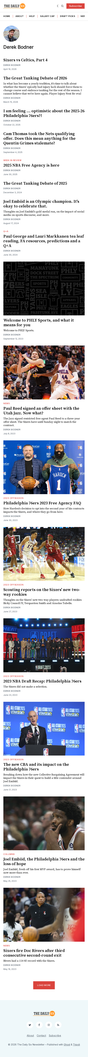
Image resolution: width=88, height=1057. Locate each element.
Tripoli (76, 1044)
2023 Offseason (13, 498)
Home (6, 16)
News (6, 403)
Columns (9, 854)
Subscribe (75, 6)
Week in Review (12, 160)
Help (32, 16)
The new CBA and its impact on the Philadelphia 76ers (36, 767)
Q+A (5, 231)
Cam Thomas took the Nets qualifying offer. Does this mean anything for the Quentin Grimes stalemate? (39, 138)
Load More (44, 985)
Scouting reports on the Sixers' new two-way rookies (41, 592)
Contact (41, 1035)
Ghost (67, 1044)
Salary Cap (47, 16)
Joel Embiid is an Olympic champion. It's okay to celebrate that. (41, 204)
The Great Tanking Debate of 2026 (35, 78)
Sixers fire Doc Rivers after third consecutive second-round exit (34, 953)
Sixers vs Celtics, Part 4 (25, 60)
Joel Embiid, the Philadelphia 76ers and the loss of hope (44, 861)
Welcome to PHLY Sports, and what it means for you (38, 323)
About (20, 16)
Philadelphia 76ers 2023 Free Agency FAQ (42, 503)
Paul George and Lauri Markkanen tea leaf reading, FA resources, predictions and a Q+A (43, 241)
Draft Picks (67, 16)
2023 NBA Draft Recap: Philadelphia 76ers (42, 681)
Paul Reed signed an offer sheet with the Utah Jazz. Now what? (41, 411)
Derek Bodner (11, 65)
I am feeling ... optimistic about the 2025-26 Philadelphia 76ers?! (43, 113)
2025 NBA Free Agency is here (31, 165)
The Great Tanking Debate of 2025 (35, 183)
